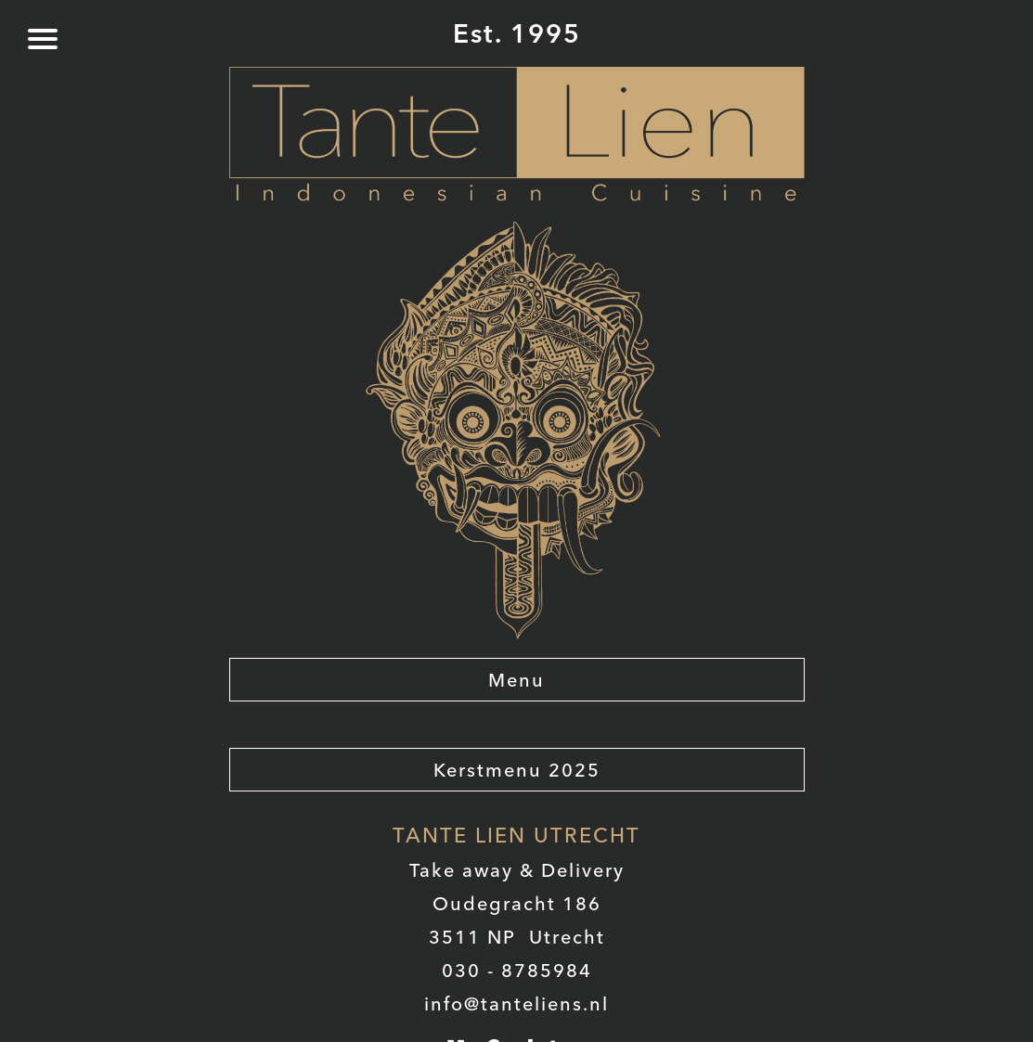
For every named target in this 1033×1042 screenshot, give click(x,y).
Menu (516, 679)
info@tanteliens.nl (516, 1003)
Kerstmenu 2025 (516, 769)
